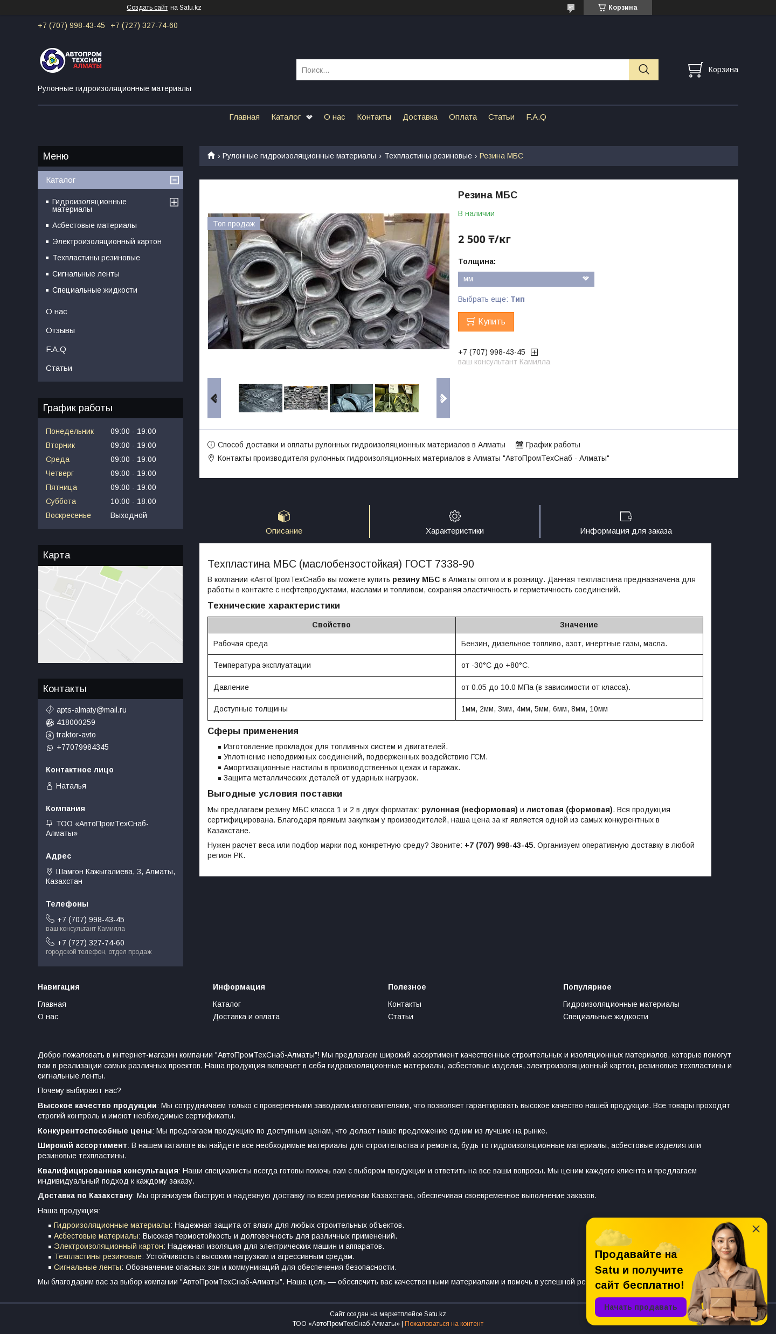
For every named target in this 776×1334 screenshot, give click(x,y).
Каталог (286, 116)
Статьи (501, 116)
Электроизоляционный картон (107, 241)
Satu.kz (435, 1314)
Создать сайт (147, 7)
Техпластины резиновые (428, 155)
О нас (334, 116)
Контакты (374, 116)
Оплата (463, 116)
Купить (491, 321)
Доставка (420, 116)
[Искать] (644, 69)
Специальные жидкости (94, 290)
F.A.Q (536, 116)
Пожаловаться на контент (444, 1324)
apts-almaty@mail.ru (92, 710)
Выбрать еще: (491, 299)
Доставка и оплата (246, 1016)
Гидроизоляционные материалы (89, 205)
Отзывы (60, 330)
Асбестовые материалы (94, 225)
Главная (244, 116)
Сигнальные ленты (86, 273)
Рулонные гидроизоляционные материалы (299, 155)
